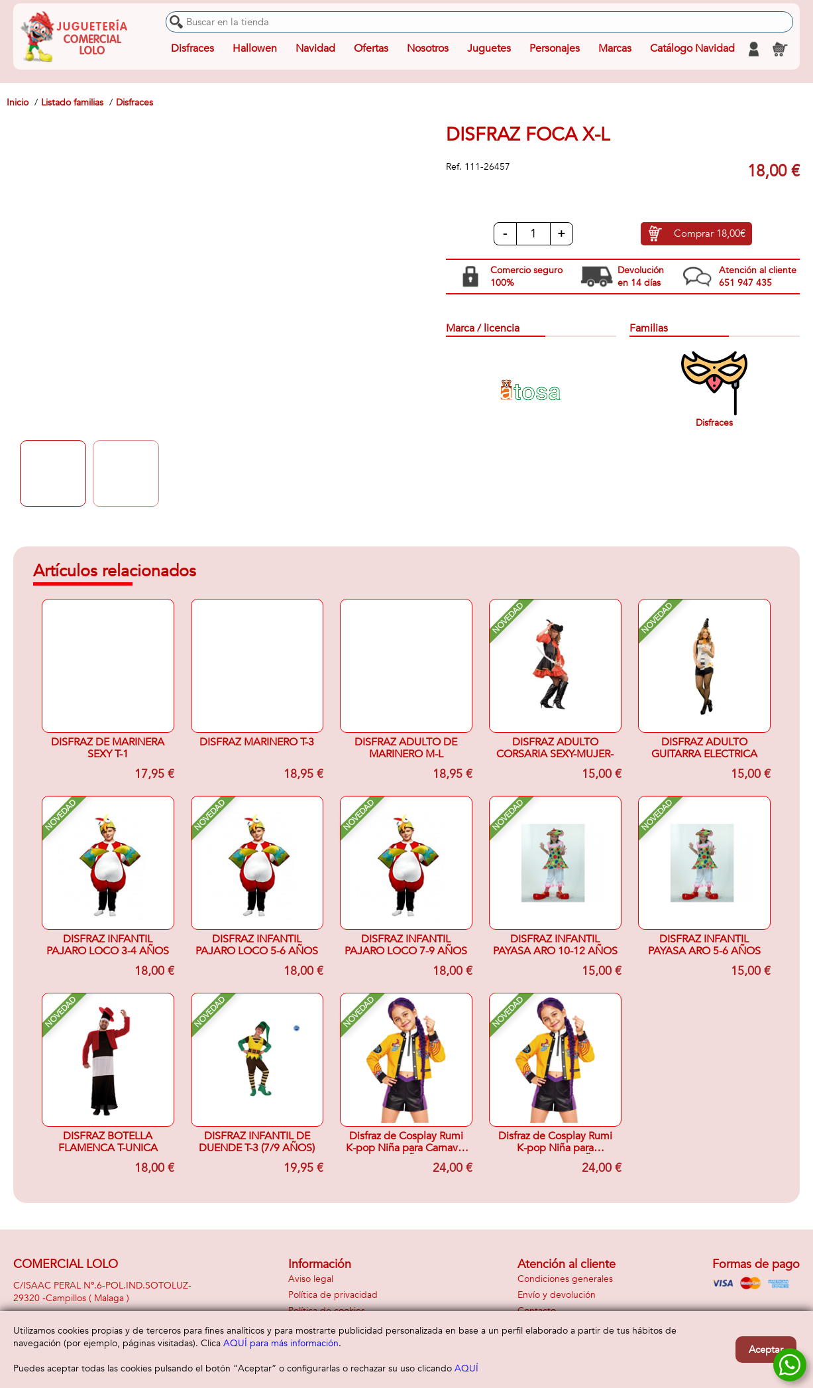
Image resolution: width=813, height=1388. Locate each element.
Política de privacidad (333, 1295)
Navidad (315, 49)
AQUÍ (466, 1368)
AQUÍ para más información (281, 1343)
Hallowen (255, 49)
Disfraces (192, 49)
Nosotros (428, 49)
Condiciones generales (565, 1279)
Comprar (709, 234)
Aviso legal (310, 1279)
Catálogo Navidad (692, 49)
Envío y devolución (556, 1295)
